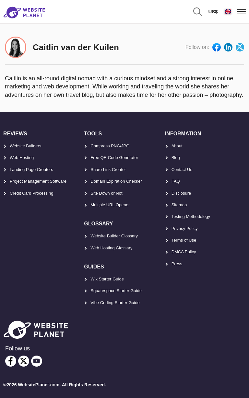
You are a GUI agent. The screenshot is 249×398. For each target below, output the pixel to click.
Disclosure (181, 193)
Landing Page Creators (31, 169)
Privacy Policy (185, 228)
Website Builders (25, 145)
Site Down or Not (106, 193)
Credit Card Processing (31, 193)
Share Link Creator (108, 169)
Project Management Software (38, 181)
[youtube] (36, 361)
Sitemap (179, 204)
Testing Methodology (191, 216)
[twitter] (23, 361)
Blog (176, 157)
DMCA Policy (184, 251)
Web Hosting (22, 157)
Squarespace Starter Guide (116, 290)
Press (177, 263)
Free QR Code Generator (114, 157)
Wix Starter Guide (107, 279)
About (177, 145)
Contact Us (182, 169)
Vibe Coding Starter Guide (115, 302)
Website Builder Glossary (114, 235)
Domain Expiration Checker (116, 181)
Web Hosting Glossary (111, 247)
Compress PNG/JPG (109, 145)
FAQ (176, 181)
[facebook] (10, 361)
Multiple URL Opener (110, 204)
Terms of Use (184, 240)
